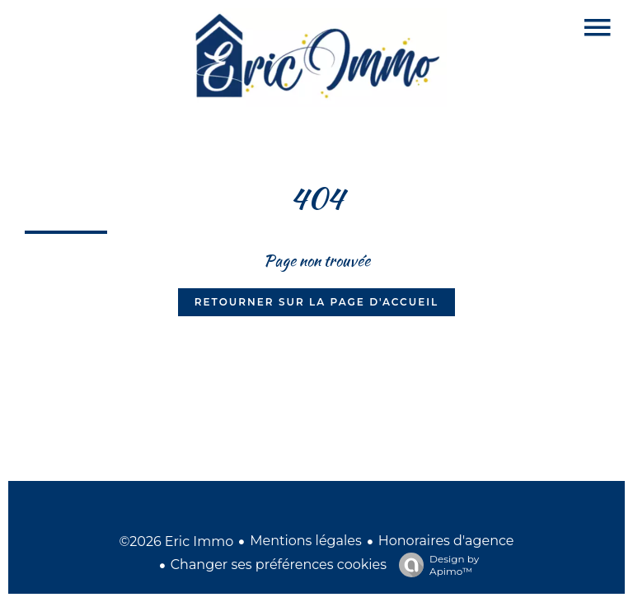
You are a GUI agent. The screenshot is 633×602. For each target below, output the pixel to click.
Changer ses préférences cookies (279, 564)
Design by (435, 565)
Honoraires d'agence (446, 540)
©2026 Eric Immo (176, 541)
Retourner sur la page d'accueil (316, 302)
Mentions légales (306, 540)
